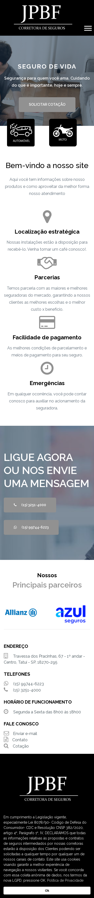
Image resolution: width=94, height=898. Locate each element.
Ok (47, 890)
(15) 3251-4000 (30, 505)
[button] (87, 27)
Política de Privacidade (65, 880)
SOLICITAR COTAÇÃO (47, 104)
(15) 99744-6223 (31, 527)
